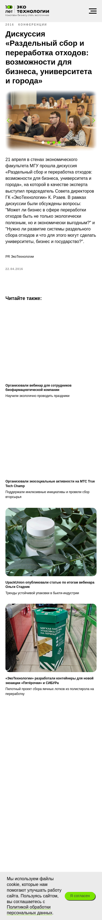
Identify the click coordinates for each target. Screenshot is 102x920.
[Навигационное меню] (93, 11)
